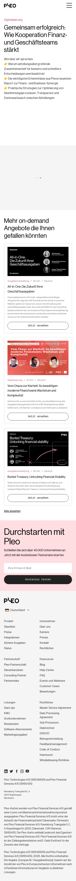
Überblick (9, 626)
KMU (7, 713)
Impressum (46, 754)
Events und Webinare (52, 680)
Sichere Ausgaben (15, 642)
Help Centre (47, 670)
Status (8, 648)
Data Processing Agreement (49, 715)
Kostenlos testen (38, 579)
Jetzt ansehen (38, 326)
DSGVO (44, 733)
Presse (44, 637)
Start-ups (9, 707)
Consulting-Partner (15, 675)
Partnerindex (11, 680)
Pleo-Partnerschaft (15, 664)
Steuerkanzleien (13, 670)
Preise (8, 632)
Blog (42, 664)
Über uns (45, 626)
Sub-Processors (49, 722)
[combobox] (38, 610)
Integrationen (12, 637)
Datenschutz (47, 728)
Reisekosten (11, 723)
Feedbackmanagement (53, 744)
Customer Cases (50, 686)
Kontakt (44, 642)
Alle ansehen (12, 511)
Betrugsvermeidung (51, 738)
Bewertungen (47, 691)
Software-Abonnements (18, 729)
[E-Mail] (38, 568)
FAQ (42, 675)
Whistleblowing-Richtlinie (54, 760)
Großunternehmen (15, 718)
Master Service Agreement (55, 707)
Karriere (44, 632)
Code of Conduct (50, 749)
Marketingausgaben (16, 734)
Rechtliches (47, 648)
